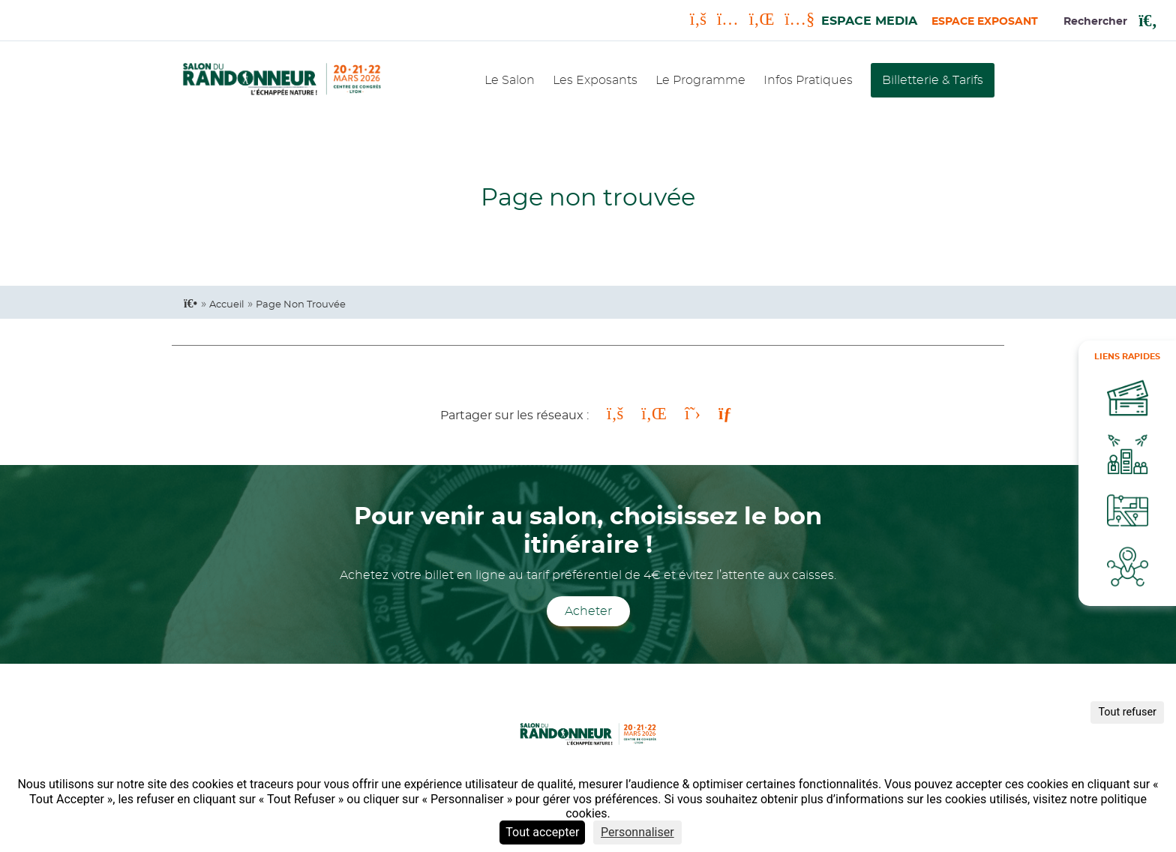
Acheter (588, 611)
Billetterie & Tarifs (932, 80)
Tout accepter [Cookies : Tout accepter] (542, 832)
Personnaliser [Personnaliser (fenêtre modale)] (637, 832)
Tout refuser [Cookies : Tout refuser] (1127, 712)
